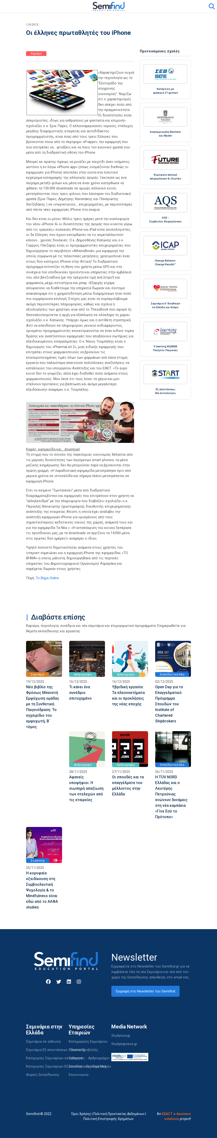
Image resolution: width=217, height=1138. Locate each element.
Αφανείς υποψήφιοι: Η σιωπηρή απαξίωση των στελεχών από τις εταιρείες (86, 788)
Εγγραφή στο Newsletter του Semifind (145, 991)
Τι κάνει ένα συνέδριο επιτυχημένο (80, 693)
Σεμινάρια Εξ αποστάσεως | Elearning (55, 1050)
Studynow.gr (120, 1035)
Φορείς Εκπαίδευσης (42, 1075)
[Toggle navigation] (32, 6)
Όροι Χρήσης (81, 1114)
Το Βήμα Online (47, 578)
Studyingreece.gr (124, 1044)
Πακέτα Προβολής (83, 1050)
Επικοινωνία (78, 1075)
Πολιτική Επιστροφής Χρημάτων (108, 1119)
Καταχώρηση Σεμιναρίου (88, 1041)
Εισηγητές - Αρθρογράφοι (89, 1058)
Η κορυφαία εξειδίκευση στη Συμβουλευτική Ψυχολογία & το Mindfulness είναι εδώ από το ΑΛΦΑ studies (42, 890)
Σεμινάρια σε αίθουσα (43, 1041)
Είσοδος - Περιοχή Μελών (90, 1066)
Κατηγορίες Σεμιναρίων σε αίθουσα (54, 1058)
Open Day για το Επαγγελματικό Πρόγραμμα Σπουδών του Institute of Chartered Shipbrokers (169, 704)
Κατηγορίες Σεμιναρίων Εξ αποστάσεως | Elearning (66, 1066)
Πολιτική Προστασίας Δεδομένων (119, 1114)
